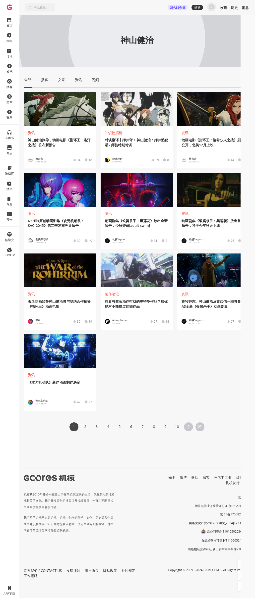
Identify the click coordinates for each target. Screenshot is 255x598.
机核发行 (233, 482)
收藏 (223, 7)
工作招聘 (31, 575)
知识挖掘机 (113, 132)
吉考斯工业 (223, 477)
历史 (234, 7)
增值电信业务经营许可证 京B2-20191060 (222, 506)
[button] (243, 564)
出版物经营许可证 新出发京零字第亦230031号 (219, 549)
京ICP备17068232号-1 (235, 514)
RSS (247, 482)
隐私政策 (110, 570)
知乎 (171, 477)
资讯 (31, 132)
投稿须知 (73, 570)
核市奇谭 (243, 477)
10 (177, 426)
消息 (245, 7)
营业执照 (244, 497)
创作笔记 (112, 294)
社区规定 (128, 570)
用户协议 (92, 570)
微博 (183, 477)
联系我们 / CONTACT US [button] (43, 570)
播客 (206, 477)
